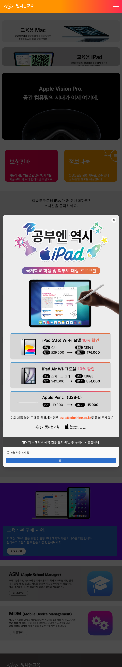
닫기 (61, 460)
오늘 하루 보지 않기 (19, 452)
